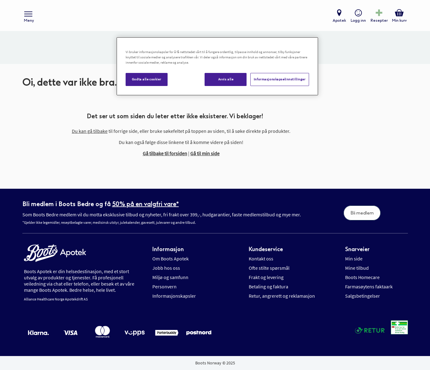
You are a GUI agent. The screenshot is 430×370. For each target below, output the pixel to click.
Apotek (339, 20)
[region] (217, 66)
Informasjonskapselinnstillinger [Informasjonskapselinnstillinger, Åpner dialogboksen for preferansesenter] (280, 79)
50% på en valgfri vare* (145, 204)
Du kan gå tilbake (90, 131)
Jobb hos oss (166, 268)
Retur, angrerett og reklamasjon (282, 296)
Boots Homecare (362, 277)
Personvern (164, 286)
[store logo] (211, 15)
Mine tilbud (357, 268)
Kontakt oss (261, 258)
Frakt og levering (266, 277)
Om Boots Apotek (170, 258)
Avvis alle (225, 79)
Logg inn (358, 20)
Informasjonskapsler (174, 296)
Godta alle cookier (146, 79)
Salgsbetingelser (362, 296)
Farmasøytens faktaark (369, 286)
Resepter (379, 20)
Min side (354, 258)
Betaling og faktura (268, 286)
